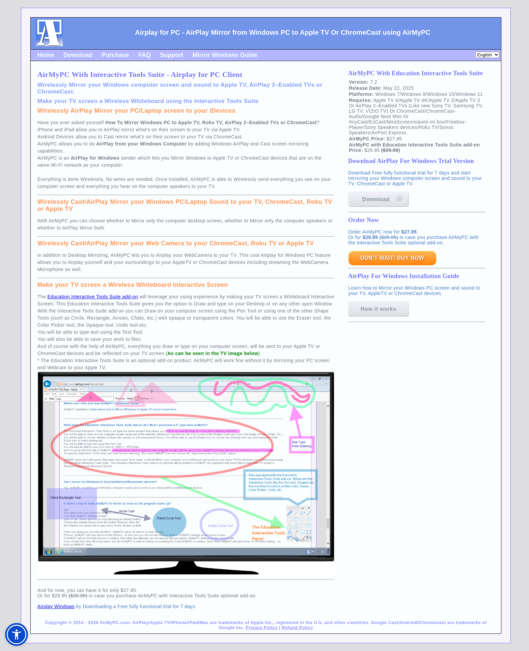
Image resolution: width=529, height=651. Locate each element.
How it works (378, 309)
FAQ (144, 55)
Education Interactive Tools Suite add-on (93, 296)
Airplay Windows (56, 606)
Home (45, 55)
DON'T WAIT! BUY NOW (392, 258)
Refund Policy (297, 627)
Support (171, 55)
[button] (16, 634)
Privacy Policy (261, 627)
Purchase (115, 55)
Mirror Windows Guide (225, 55)
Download (77, 55)
